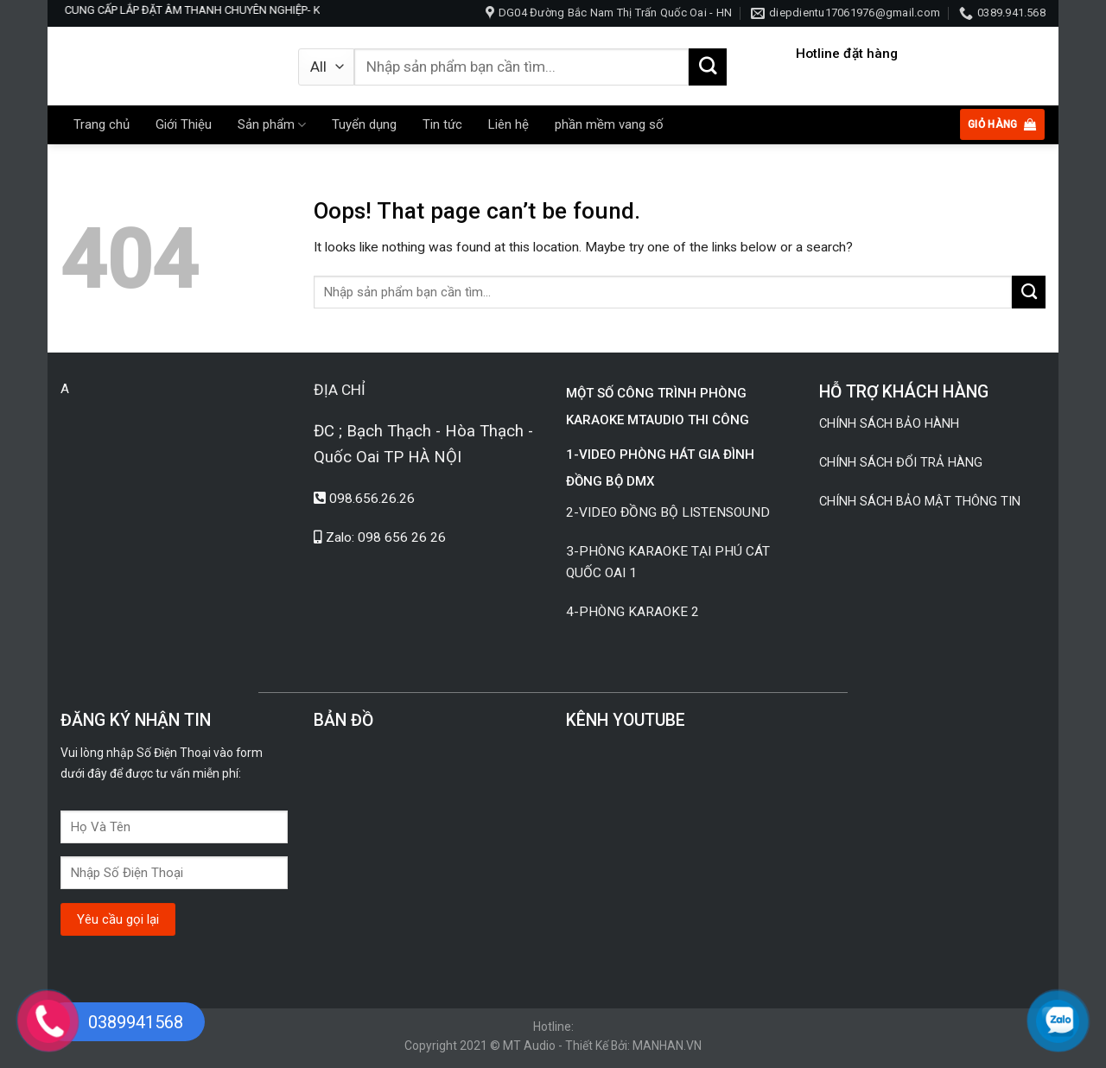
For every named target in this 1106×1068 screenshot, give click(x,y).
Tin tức (442, 124)
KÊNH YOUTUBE (625, 720)
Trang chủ (101, 124)
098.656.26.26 (372, 498)
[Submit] (708, 67)
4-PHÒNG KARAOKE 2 (632, 612)
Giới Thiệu (184, 124)
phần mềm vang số (609, 124)
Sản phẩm (272, 125)
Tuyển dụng (364, 124)
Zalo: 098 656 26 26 (386, 537)
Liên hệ (508, 124)
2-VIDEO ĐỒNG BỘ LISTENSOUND (669, 512)
